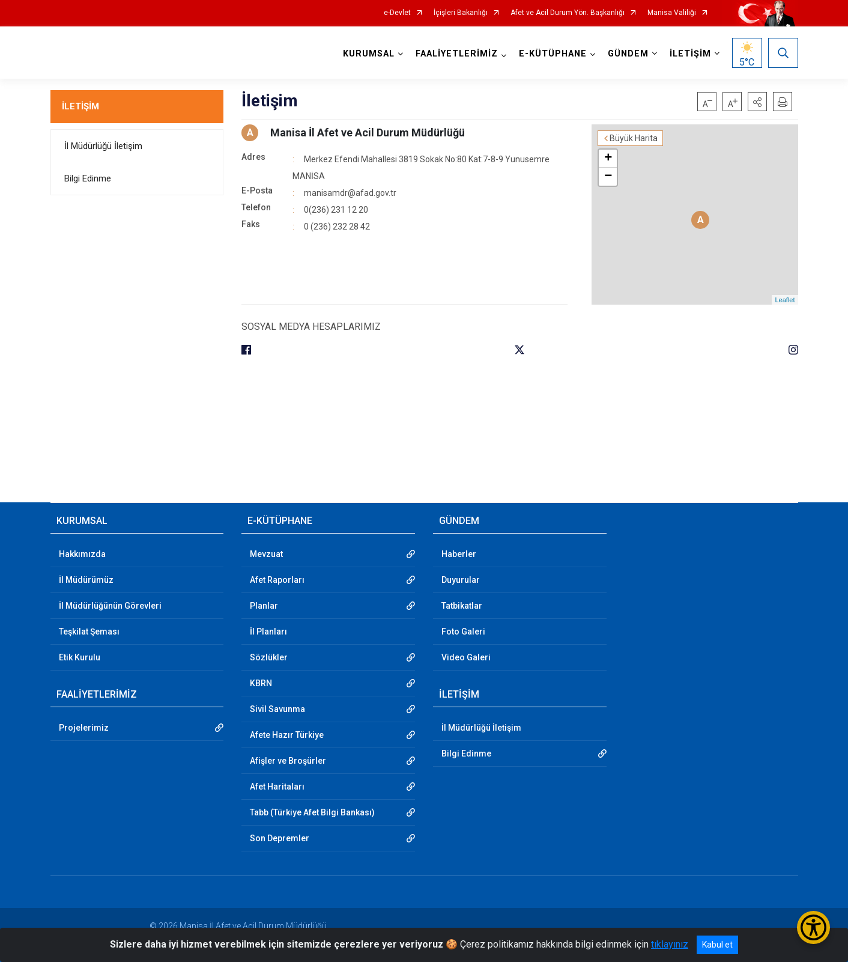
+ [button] (608, 159)
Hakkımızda (82, 554)
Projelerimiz (84, 727)
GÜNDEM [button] (628, 54)
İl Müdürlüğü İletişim (103, 146)
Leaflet (785, 299)
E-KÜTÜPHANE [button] (553, 54)
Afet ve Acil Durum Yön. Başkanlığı (567, 13)
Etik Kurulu (79, 657)
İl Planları (268, 631)
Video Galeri (466, 657)
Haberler (458, 554)
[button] (757, 101)
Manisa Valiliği (671, 13)
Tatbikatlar (461, 605)
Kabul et (717, 944)
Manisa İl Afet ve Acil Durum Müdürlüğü (367, 132)
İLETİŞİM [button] (690, 54)
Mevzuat (266, 554)
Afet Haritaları (277, 786)
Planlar (264, 605)
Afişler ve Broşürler (288, 761)
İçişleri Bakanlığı (461, 13)
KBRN (261, 683)
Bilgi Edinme (87, 178)
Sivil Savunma (277, 709)
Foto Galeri (463, 631)
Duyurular (460, 580)
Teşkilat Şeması (89, 631)
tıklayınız (669, 944)
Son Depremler (279, 838)
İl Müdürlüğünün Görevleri (110, 605)
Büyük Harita (634, 138)
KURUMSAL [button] (369, 54)
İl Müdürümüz (86, 580)
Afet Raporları (277, 580)
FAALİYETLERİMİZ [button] (457, 54)
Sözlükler (269, 657)
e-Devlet (397, 13)
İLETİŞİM (80, 106)
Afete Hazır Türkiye (287, 735)
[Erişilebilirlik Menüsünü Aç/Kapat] (813, 927)
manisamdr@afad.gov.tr (350, 193)
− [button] (608, 177)
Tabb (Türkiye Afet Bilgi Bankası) (312, 812)
